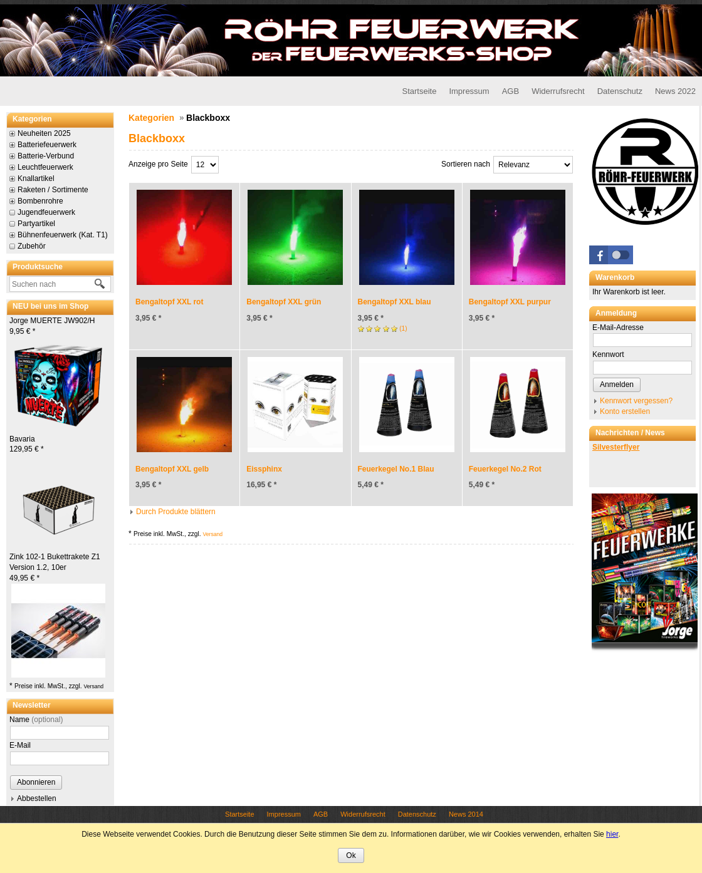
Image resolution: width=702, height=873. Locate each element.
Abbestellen (36, 798)
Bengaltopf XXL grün (283, 301)
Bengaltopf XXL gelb (172, 469)
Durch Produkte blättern (176, 511)
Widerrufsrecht (558, 91)
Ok (350, 855)
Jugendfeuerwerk (46, 212)
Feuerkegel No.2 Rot (505, 469)
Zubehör (32, 246)
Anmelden (617, 384)
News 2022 (675, 91)
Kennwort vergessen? (636, 400)
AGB (510, 91)
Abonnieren (36, 782)
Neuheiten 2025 (44, 133)
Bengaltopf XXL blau (394, 301)
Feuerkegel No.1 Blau (396, 469)
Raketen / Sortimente (53, 189)
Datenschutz (619, 91)
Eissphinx (264, 469)
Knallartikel (36, 178)
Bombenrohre (40, 201)
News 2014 (466, 814)
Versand (93, 686)
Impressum (469, 91)
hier (612, 834)
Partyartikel (36, 223)
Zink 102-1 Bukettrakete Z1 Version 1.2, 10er (54, 567)
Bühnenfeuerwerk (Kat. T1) (63, 234)
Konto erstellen (625, 411)
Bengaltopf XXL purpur (510, 301)
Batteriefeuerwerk (47, 144)
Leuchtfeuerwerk (45, 167)
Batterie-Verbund (46, 156)
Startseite (419, 91)
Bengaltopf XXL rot (169, 301)
